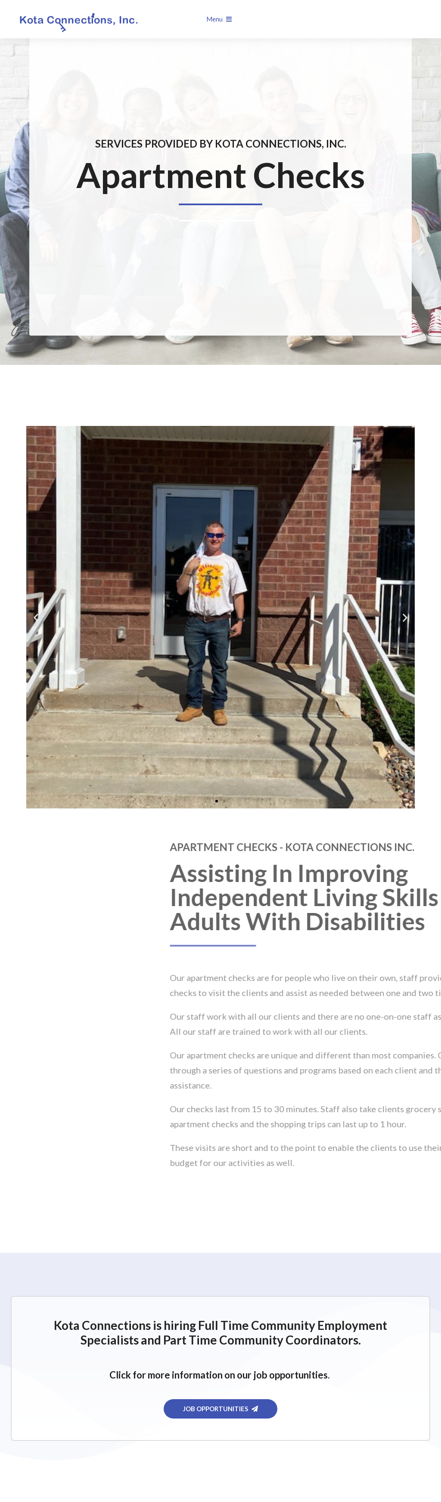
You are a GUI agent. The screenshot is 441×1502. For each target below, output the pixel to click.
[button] (36, 617)
